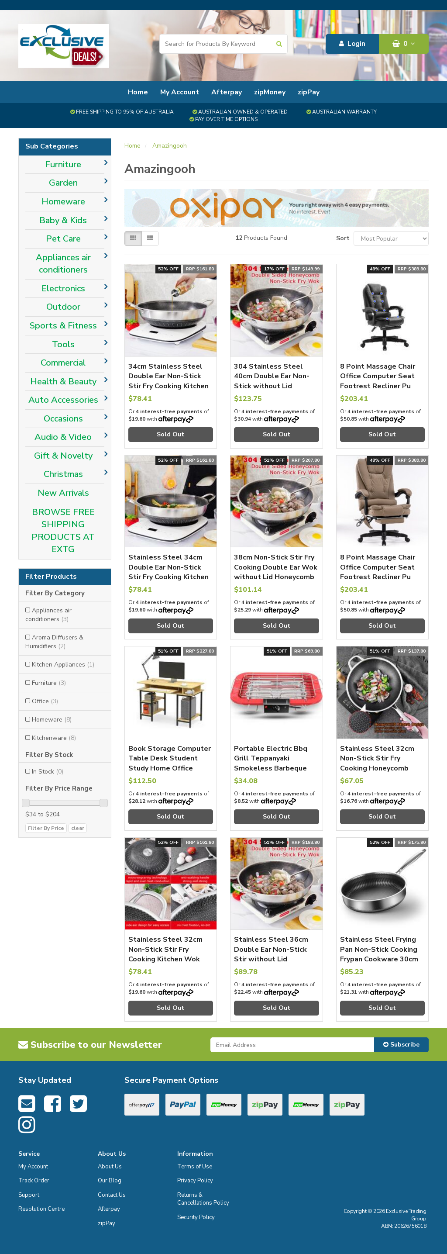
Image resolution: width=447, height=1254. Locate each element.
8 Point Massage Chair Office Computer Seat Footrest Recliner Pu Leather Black (377, 381)
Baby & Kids (63, 220)
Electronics (63, 288)
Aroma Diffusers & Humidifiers (54, 641)
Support (28, 1195)
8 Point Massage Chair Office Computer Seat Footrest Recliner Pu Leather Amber (377, 572)
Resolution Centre (41, 1209)
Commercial (63, 363)
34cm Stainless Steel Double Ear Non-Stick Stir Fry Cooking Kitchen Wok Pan (168, 381)
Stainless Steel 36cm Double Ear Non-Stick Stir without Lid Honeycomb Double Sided (271, 959)
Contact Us (112, 1195)
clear (77, 828)
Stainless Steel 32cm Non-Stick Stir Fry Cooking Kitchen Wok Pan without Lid (165, 954)
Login (352, 43)
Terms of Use (194, 1167)
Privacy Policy (195, 1181)
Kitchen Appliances (63, 664)
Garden (63, 183)
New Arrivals (63, 493)
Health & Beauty (63, 381)
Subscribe (401, 1044)
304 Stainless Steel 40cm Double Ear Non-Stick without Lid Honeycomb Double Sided (271, 386)
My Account (179, 92)
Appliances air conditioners (63, 264)
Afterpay (226, 92)
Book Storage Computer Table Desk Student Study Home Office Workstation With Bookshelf (169, 768)
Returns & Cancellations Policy (203, 1199)
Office (45, 701)
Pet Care (63, 239)
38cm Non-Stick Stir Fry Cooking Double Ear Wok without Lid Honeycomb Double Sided (275, 572)
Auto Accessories (63, 400)
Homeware (63, 201)
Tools (63, 344)
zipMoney (269, 92)
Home (138, 92)
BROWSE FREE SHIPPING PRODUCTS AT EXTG (63, 531)
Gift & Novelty (63, 456)
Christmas (63, 474)
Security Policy (196, 1217)
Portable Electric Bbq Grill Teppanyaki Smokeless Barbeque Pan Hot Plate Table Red (270, 768)
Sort (341, 238)
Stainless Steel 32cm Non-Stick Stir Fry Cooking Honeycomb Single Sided (377, 763)
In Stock (47, 771)
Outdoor (63, 307)
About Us (110, 1167)
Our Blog (109, 1181)
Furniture (63, 164)
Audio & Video (63, 437)
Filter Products (51, 577)
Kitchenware (54, 738)
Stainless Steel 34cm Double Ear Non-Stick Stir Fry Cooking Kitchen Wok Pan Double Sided (168, 572)
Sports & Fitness (63, 326)
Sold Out (170, 434)
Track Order (33, 1181)
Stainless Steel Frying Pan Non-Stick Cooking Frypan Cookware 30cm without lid (379, 954)
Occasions (63, 419)
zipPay (309, 92)
